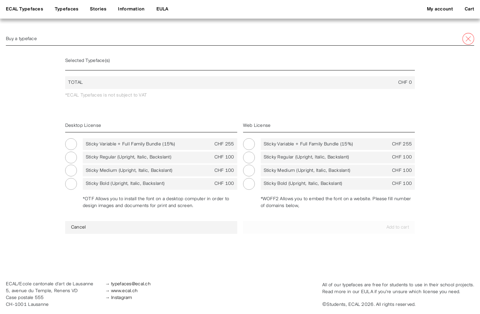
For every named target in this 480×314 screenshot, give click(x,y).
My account (440, 9)
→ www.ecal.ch (121, 291)
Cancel (78, 227)
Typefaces (67, 9)
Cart (469, 9)
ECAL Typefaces (24, 9)
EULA (162, 9)
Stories (98, 9)
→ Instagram (118, 297)
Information (131, 9)
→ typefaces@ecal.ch (128, 284)
